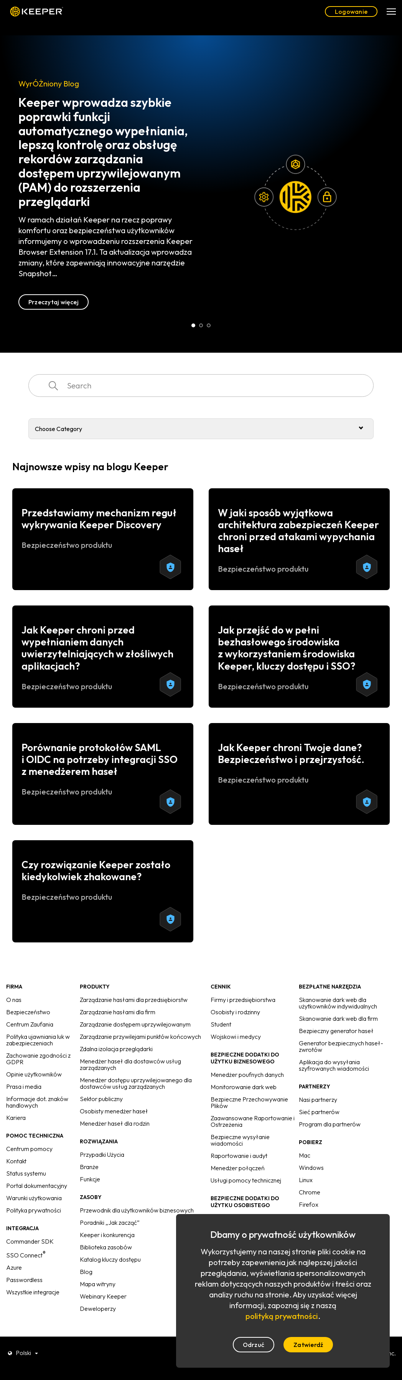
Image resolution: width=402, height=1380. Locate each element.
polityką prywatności (281, 1316)
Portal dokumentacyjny (36, 1185)
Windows (311, 1167)
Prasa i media (23, 1086)
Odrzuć (253, 1344)
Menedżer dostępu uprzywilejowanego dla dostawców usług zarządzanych (136, 1083)
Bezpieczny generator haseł (336, 1031)
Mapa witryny (97, 1284)
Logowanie (351, 11)
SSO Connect (26, 1255)
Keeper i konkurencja (107, 1235)
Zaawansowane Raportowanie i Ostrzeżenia (253, 1121)
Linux (306, 1180)
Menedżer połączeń (238, 1168)
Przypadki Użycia (102, 1154)
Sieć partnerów (319, 1112)
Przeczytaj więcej (53, 302)
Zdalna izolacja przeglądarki (116, 1049)
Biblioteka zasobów (106, 1247)
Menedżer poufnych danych (247, 1074)
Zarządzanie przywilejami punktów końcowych (140, 1036)
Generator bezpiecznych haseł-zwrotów (341, 1046)
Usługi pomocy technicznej (246, 1180)
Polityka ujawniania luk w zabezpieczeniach (38, 1040)
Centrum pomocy (29, 1149)
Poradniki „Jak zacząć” (110, 1222)
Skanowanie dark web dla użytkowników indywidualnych (338, 1003)
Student (221, 1024)
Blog (86, 1272)
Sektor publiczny (101, 1099)
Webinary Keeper (103, 1296)
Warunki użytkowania (34, 1198)
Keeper (37, 12)
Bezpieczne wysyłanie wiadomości (240, 1140)
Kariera (16, 1117)
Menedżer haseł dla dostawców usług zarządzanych (130, 1064)
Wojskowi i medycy (236, 1036)
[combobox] (201, 385)
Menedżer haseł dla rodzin (115, 1123)
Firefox (308, 1204)
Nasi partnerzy (318, 1099)
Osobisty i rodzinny (235, 1012)
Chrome (309, 1192)
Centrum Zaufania (29, 1024)
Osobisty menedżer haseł (114, 1111)
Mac (304, 1155)
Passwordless (24, 1280)
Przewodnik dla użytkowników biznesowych (137, 1210)
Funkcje (90, 1179)
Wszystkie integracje (32, 1292)
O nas (13, 999)
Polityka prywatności (33, 1210)
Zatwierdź (308, 1344)
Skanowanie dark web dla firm (338, 1018)
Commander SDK (30, 1241)
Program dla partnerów (330, 1124)
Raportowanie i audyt (239, 1155)
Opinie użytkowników (34, 1074)
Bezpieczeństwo (28, 1012)
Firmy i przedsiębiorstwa (243, 999)
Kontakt (16, 1161)
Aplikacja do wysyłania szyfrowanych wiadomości (334, 1065)
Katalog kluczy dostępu (110, 1259)
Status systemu (26, 1173)
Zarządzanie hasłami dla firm (117, 1012)
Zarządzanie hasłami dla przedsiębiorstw (134, 999)
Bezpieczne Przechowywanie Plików (249, 1102)
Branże (89, 1167)
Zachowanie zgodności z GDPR (38, 1059)
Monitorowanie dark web (244, 1087)
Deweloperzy (98, 1308)
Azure (14, 1267)
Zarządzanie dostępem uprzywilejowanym (135, 1024)
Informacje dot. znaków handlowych (37, 1102)
